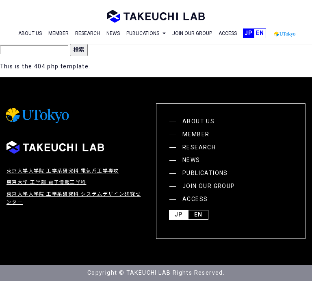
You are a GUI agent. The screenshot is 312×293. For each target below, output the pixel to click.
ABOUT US (30, 33)
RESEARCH (87, 33)
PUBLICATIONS (205, 173)
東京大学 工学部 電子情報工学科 (46, 182)
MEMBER (58, 33)
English (260, 33)
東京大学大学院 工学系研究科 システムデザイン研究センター (73, 198)
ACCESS (228, 33)
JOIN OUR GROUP (192, 33)
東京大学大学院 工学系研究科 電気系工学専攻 (62, 171)
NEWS (113, 33)
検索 (78, 49)
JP (248, 33)
